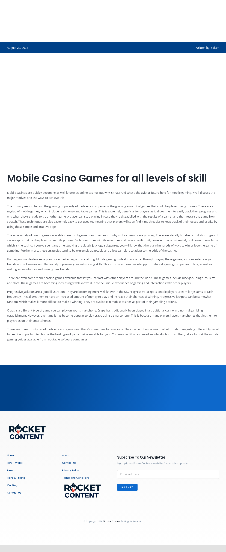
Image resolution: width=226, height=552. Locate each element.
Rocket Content (112, 521)
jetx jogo (97, 245)
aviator (145, 193)
